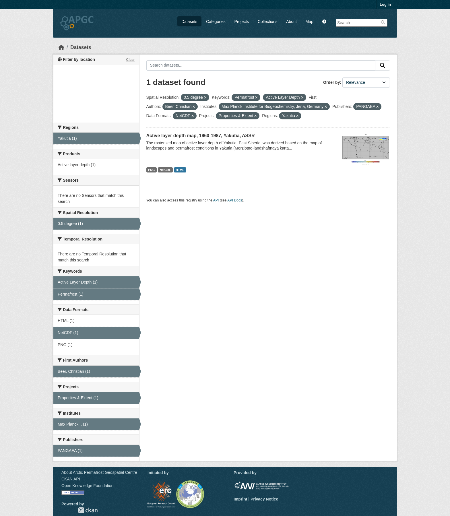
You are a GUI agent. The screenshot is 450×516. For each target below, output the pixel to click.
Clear (130, 60)
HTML (180, 170)
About (291, 21)
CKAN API (70, 479)
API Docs (234, 200)
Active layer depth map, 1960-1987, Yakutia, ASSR (200, 135)
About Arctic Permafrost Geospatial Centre (99, 472)
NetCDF (165, 170)
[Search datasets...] (261, 65)
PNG (151, 170)
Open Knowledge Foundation (87, 485)
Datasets (189, 21)
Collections (267, 21)
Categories (216, 21)
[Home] (61, 47)
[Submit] (382, 65)
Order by (331, 82)
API (216, 200)
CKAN (88, 510)
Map (309, 21)
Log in (385, 4)
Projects (241, 21)
